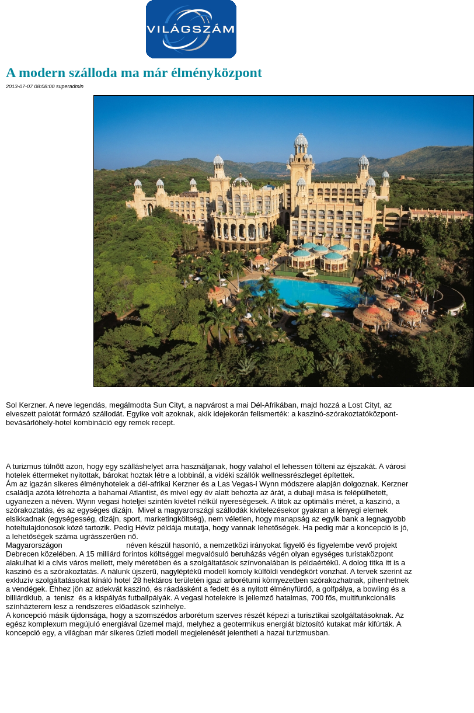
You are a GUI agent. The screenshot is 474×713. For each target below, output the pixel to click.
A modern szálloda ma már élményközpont (134, 72)
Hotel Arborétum (94, 545)
